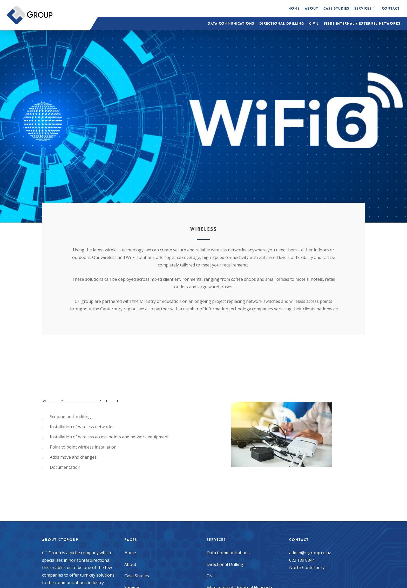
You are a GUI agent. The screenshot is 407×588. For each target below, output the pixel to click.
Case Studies (136, 576)
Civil (210, 576)
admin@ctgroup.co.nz (310, 553)
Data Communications (228, 553)
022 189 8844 (302, 560)
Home (130, 553)
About (130, 564)
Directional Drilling (225, 564)
